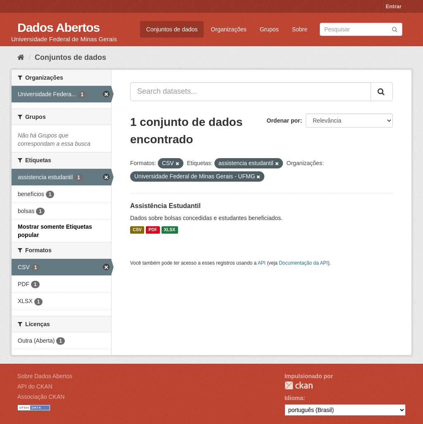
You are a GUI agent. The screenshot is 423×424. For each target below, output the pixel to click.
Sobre (299, 29)
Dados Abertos (58, 27)
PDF (152, 229)
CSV (137, 229)
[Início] (20, 57)
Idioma (294, 398)
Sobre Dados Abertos (44, 376)
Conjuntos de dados (172, 29)
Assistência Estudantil (165, 205)
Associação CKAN (40, 396)
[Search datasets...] (250, 91)
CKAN (299, 385)
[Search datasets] (361, 29)
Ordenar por (283, 120)
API (262, 263)
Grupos (269, 29)
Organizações (228, 29)
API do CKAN (34, 386)
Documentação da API (303, 263)
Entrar (394, 6)
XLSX (169, 229)
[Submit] (394, 28)
